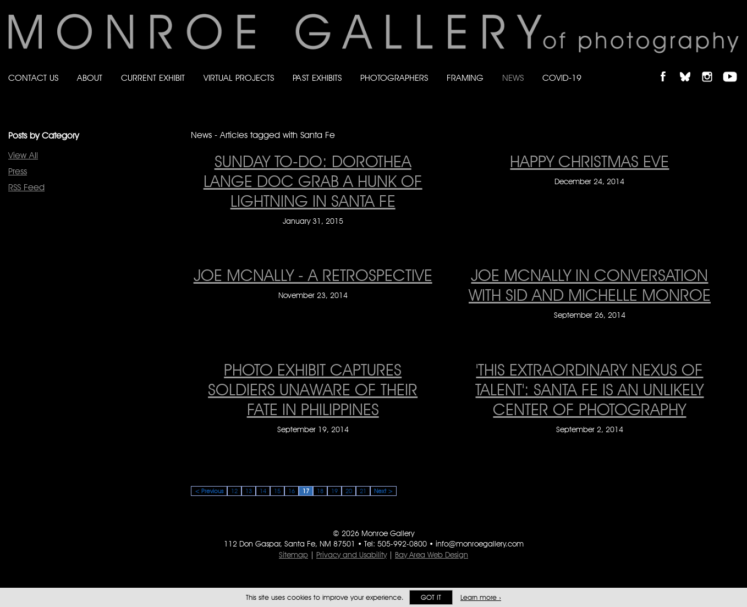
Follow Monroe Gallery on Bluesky (690, 67)
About (89, 78)
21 (363, 491)
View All (23, 155)
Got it (431, 597)
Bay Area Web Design (431, 554)
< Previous (209, 491)
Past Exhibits (317, 78)
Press (17, 171)
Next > (383, 491)
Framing (465, 78)
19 (334, 491)
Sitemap (293, 554)
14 (263, 491)
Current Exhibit (153, 78)
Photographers (394, 78)
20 (348, 491)
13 (248, 491)
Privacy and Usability (351, 554)
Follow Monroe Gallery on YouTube (734, 67)
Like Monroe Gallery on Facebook (668, 67)
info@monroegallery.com (480, 543)
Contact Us (33, 78)
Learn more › (480, 597)
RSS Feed (26, 187)
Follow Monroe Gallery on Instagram (712, 67)
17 (306, 491)
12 (234, 491)
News (513, 78)
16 (291, 491)
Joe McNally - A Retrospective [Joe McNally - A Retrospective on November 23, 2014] (313, 275)
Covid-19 (561, 78)
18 (320, 491)
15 (277, 491)
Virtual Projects (239, 78)
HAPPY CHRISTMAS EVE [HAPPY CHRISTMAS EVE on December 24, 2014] (589, 161)
